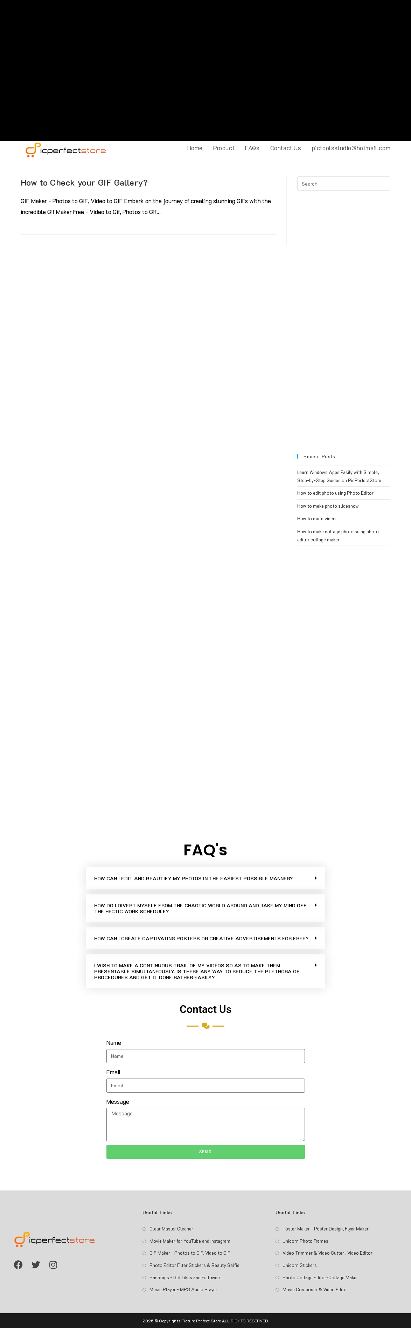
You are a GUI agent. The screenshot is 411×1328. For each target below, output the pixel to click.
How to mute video (316, 518)
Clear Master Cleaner (171, 1229)
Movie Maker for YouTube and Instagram (189, 1241)
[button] (205, 878)
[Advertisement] (205, 70)
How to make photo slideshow (328, 506)
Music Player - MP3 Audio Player (183, 1289)
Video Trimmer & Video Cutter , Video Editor (327, 1253)
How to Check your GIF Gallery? (84, 182)
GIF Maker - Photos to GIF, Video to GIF (189, 1253)
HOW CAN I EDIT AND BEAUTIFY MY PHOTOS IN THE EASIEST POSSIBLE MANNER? (193, 878)
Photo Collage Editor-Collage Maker (320, 1277)
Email (113, 1072)
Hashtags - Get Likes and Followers (185, 1277)
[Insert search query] (343, 183)
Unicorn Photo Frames (305, 1241)
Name (113, 1042)
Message (117, 1101)
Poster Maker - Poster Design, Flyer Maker (326, 1229)
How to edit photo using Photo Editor (335, 493)
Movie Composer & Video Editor (315, 1289)
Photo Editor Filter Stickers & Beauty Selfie (194, 1265)
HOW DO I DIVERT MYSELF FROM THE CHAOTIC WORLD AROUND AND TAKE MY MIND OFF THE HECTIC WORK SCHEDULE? (200, 908)
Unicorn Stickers (300, 1265)
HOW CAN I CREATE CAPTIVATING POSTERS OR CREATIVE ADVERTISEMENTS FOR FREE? (201, 938)
